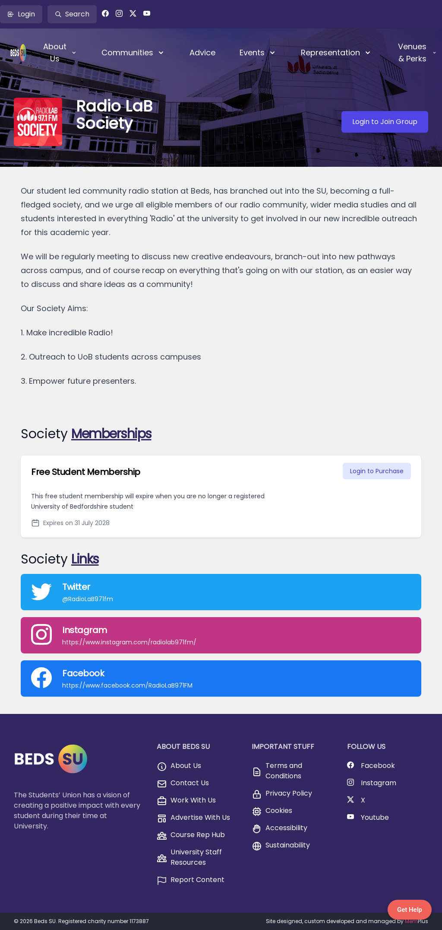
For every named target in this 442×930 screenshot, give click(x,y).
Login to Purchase (377, 471)
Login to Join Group (384, 122)
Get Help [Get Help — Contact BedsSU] (409, 910)
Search (72, 14)
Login (21, 14)
